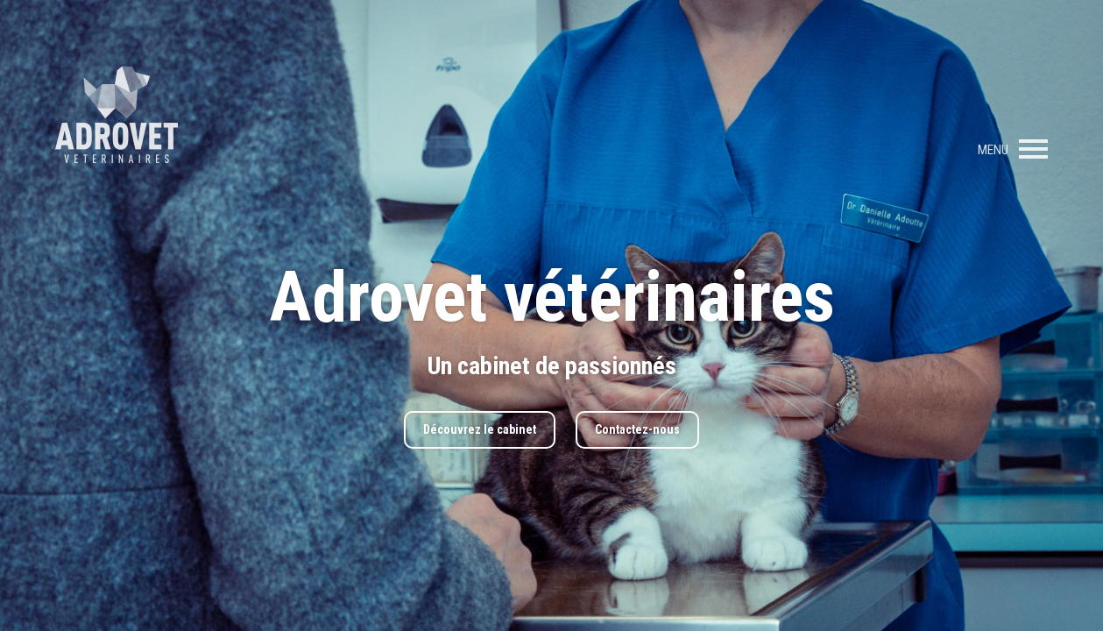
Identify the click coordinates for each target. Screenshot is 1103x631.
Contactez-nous (637, 429)
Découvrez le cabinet (479, 429)
